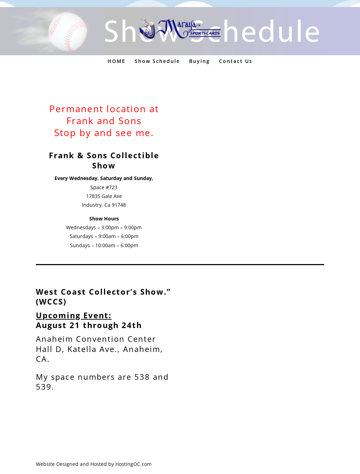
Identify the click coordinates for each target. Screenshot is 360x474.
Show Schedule (157, 61)
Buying (199, 61)
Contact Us (235, 61)
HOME (117, 61)
